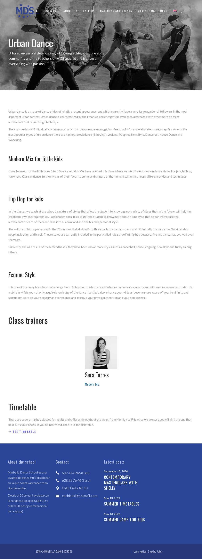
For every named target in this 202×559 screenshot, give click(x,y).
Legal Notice (140, 551)
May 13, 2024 (112, 498)
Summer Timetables (121, 504)
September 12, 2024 (116, 471)
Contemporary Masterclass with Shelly (121, 482)
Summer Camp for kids (124, 520)
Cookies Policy (155, 551)
